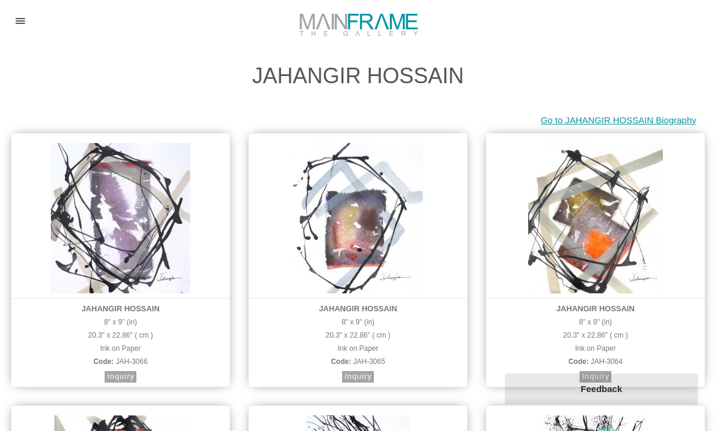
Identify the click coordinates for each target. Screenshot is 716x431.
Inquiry (121, 376)
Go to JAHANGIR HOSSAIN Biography (618, 120)
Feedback (601, 389)
